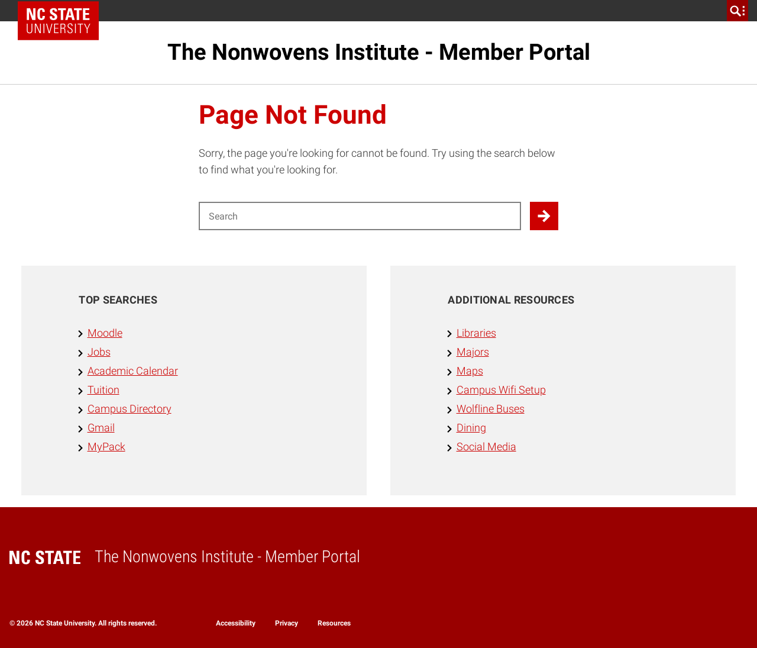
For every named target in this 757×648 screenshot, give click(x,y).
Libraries (476, 333)
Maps (470, 371)
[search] (737, 10)
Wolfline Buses (491, 409)
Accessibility (235, 623)
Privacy (286, 623)
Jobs (99, 352)
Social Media (486, 447)
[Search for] (360, 216)
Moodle (105, 333)
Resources (334, 623)
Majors (473, 352)
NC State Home (62, 10)
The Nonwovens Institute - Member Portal (378, 52)
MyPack (106, 447)
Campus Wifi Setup (501, 390)
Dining (471, 428)
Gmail (101, 428)
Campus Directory (130, 409)
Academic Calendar (133, 371)
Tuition (103, 390)
